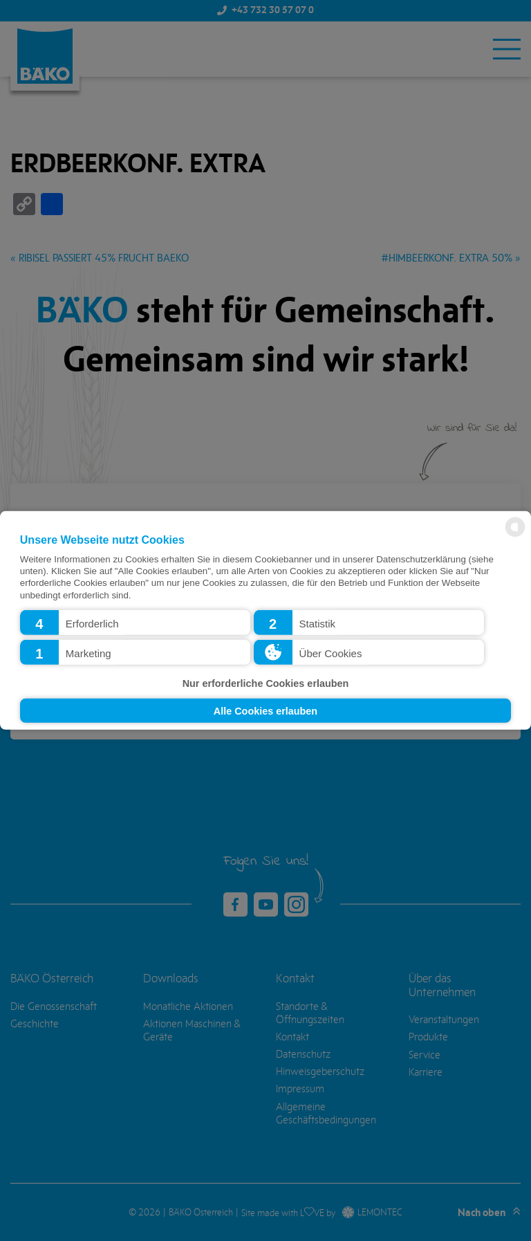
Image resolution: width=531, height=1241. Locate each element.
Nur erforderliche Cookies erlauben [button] (266, 683)
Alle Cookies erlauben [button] (265, 710)
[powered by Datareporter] (515, 536)
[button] (135, 622)
